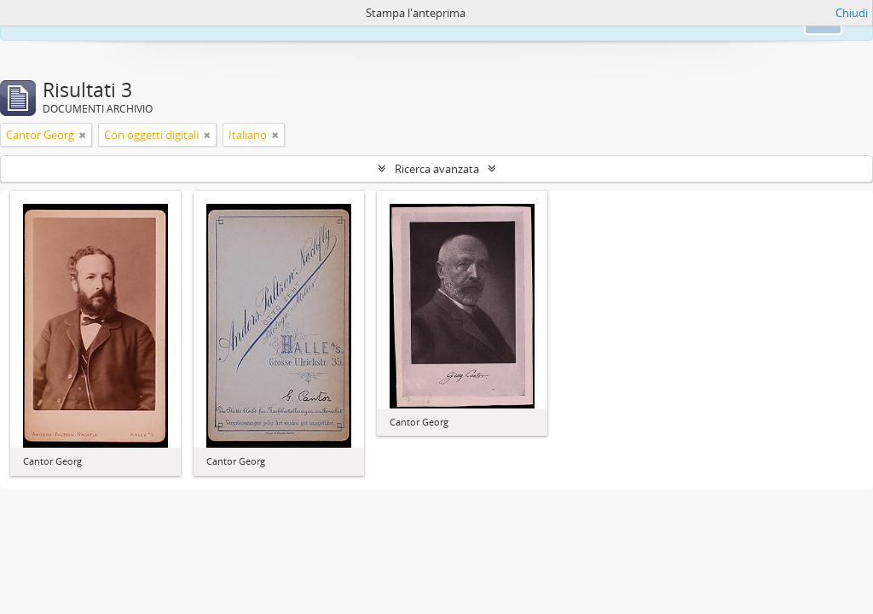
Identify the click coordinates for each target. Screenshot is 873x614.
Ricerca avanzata (437, 169)
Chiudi (851, 12)
